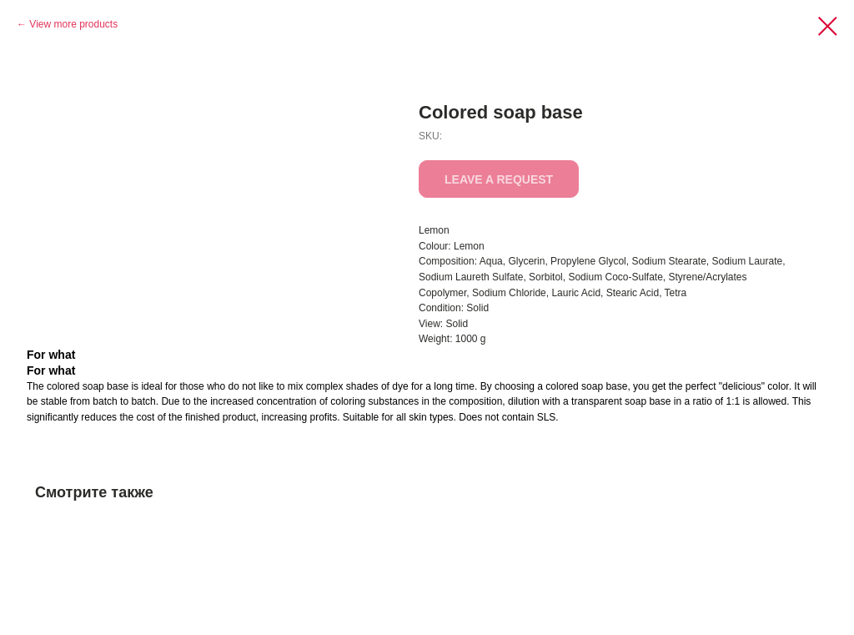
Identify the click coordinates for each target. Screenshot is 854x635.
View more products (73, 24)
